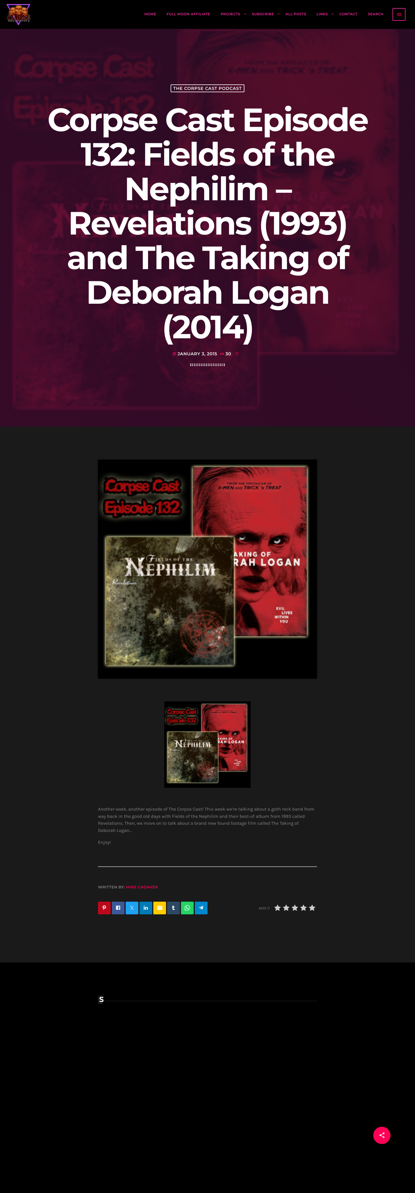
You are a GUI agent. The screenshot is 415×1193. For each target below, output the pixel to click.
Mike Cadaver (142, 887)
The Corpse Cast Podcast (207, 88)
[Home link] (18, 14)
